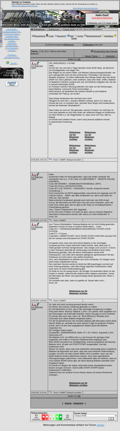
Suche (78, 36)
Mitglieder (68, 45)
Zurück (68, 403)
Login (50, 36)
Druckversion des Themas (104, 51)
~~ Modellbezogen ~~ (54, 29)
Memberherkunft (92, 36)
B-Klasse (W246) (69, 29)
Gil (35, 64)
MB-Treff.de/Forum (38, 29)
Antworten (110, 56)
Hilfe (70, 36)
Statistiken (107, 36)
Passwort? (60, 36)
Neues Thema (91, 56)
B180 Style (39, 66)
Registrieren (38, 36)
